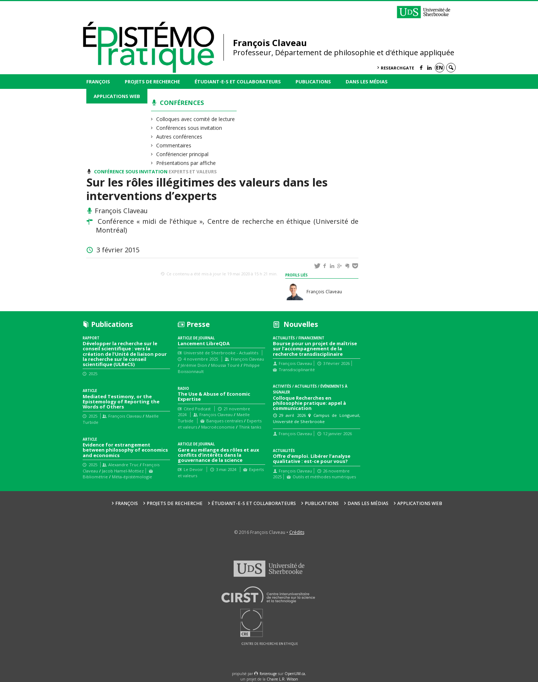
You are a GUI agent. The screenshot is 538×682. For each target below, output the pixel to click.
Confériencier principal (182, 154)
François (98, 81)
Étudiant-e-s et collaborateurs (238, 81)
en (439, 67)
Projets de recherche (152, 81)
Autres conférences (179, 136)
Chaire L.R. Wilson (282, 679)
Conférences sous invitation (189, 127)
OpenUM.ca (295, 673)
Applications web (117, 96)
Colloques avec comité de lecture (196, 119)
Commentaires (174, 145)
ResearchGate (397, 68)
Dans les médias (367, 81)
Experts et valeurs (193, 172)
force (268, 673)
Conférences (182, 102)
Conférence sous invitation (131, 172)
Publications (313, 81)
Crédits (296, 532)
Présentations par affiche (186, 162)
